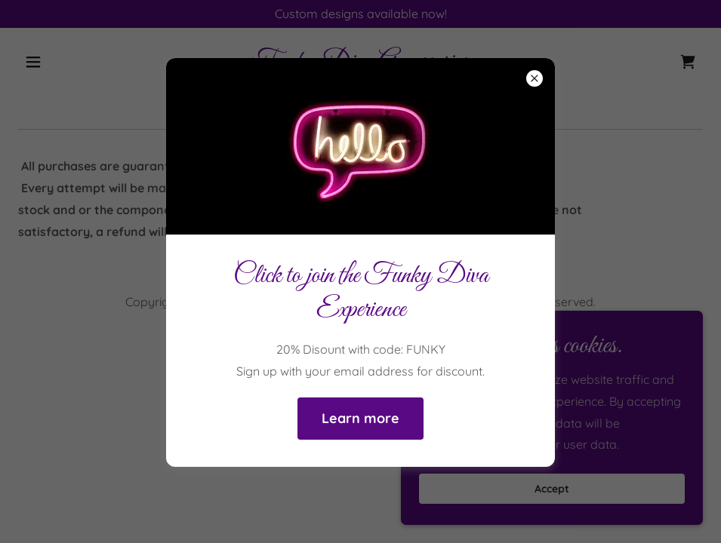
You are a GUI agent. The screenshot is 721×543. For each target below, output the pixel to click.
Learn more (360, 418)
